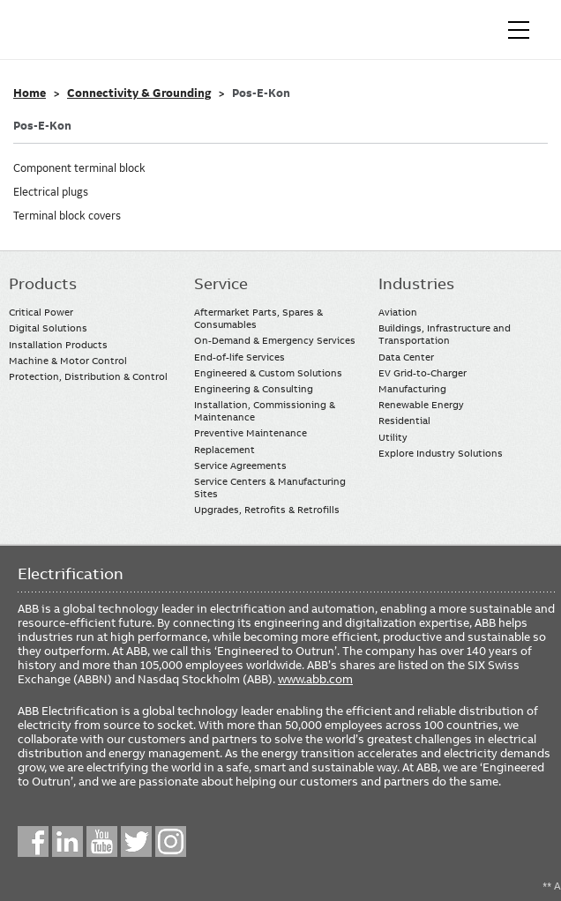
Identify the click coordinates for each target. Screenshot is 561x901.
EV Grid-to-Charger (422, 373)
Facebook (33, 841)
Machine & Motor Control (68, 360)
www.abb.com (315, 679)
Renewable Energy (421, 404)
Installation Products (58, 345)
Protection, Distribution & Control (88, 376)
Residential (404, 420)
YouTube (101, 841)
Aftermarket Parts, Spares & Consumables (258, 318)
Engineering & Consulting (253, 389)
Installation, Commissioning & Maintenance (264, 410)
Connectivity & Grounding (139, 93)
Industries (416, 284)
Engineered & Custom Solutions (268, 373)
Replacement (224, 449)
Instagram (170, 841)
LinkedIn (67, 841)
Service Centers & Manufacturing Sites (270, 487)
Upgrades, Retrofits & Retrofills (267, 509)
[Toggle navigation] (518, 30)
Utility (393, 437)
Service (221, 284)
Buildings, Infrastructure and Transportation (444, 334)
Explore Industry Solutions (440, 453)
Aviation (397, 312)
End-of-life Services (239, 357)
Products (43, 284)
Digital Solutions (48, 328)
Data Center (406, 357)
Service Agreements (240, 465)
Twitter (136, 841)
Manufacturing (412, 389)
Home (29, 93)
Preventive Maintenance (250, 433)
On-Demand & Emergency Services (274, 340)
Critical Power (41, 312)
